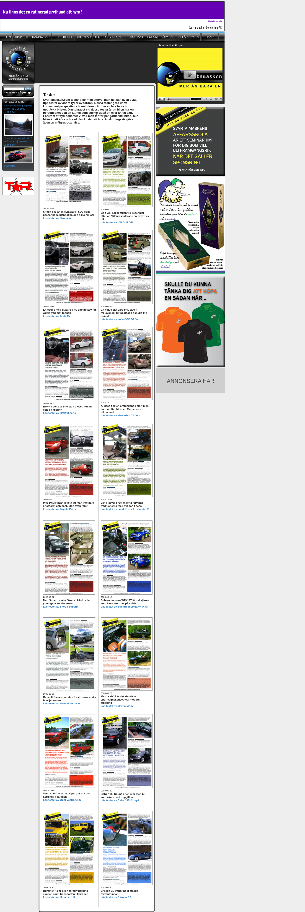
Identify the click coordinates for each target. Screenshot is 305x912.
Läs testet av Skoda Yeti (58, 217)
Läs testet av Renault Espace (61, 703)
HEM (8, 37)
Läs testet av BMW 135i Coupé (120, 800)
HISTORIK (21, 37)
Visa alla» (10, 166)
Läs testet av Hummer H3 (59, 897)
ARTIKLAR (83, 37)
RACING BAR (40, 37)
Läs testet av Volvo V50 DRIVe (120, 319)
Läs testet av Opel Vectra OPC (62, 799)
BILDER (67, 37)
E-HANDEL (210, 37)
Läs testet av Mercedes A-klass (120, 415)
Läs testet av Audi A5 (56, 315)
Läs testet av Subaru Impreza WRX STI (125, 606)
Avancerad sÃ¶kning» (17, 92)
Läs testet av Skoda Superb (60, 606)
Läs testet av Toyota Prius (59, 509)
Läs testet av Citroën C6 (116, 897)
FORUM (152, 37)
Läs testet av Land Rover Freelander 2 (125, 509)
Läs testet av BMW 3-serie (59, 412)
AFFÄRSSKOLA (188, 37)
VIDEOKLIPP (118, 37)
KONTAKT (136, 37)
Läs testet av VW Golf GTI (117, 222)
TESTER (100, 37)
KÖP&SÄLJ (168, 37)
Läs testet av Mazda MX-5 (117, 705)
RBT (56, 37)
